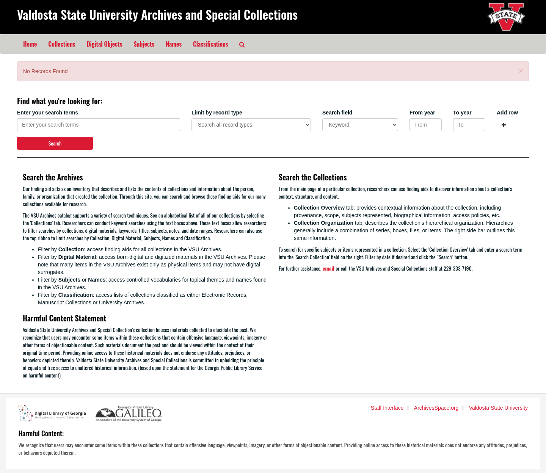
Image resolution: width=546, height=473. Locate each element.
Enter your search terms (47, 113)
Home (30, 44)
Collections (61, 44)
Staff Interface (387, 408)
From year (422, 113)
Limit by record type (216, 113)
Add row (507, 113)
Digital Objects (104, 44)
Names (174, 44)
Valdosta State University (498, 408)
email (328, 268)
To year (462, 113)
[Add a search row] (504, 124)
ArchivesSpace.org (436, 408)
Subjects (144, 44)
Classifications (210, 44)
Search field (337, 113)
